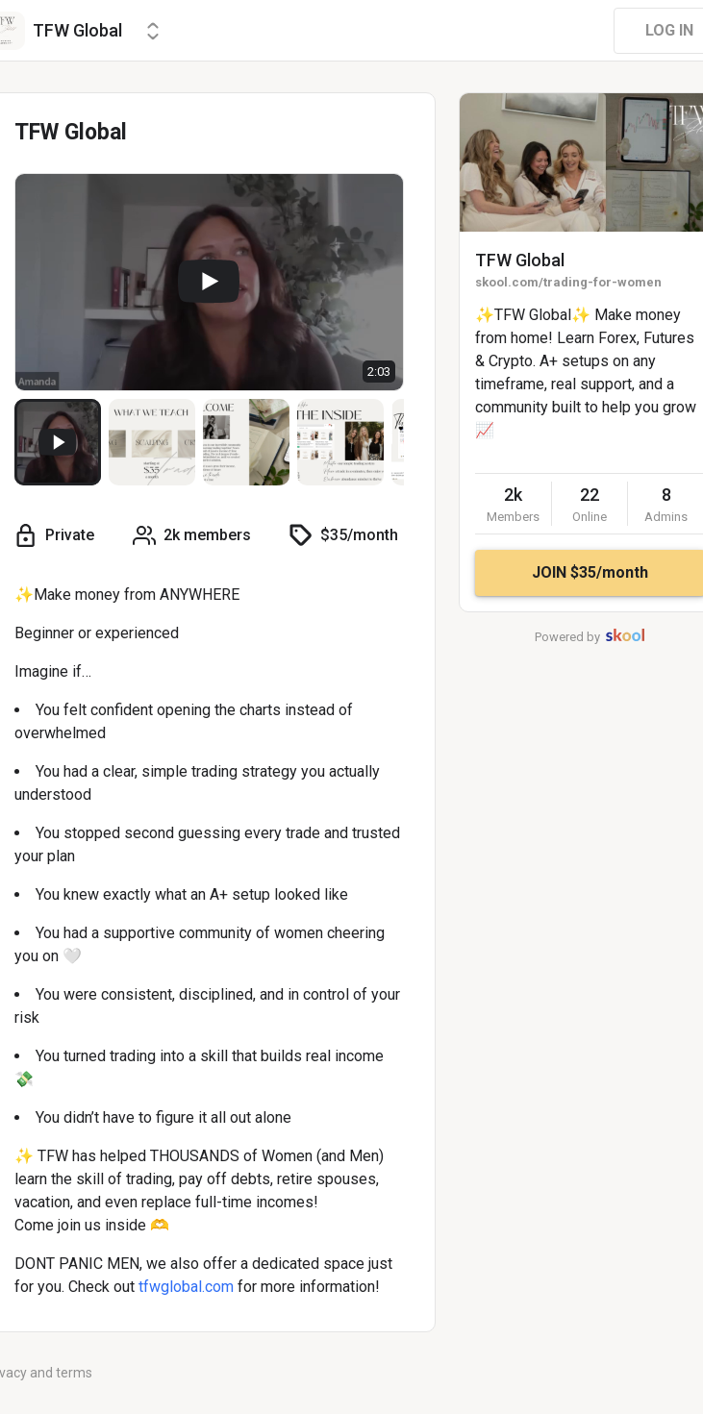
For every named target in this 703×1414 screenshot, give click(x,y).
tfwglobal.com (186, 1287)
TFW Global (520, 260)
